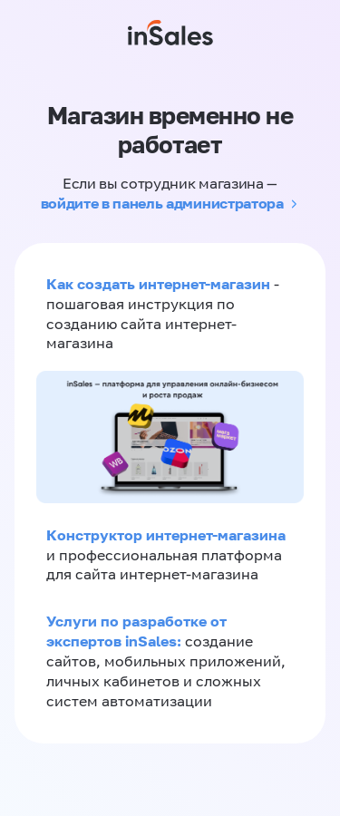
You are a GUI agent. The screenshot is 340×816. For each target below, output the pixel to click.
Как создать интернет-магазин (158, 284)
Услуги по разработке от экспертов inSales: (136, 631)
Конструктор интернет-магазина (166, 535)
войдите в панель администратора (162, 203)
